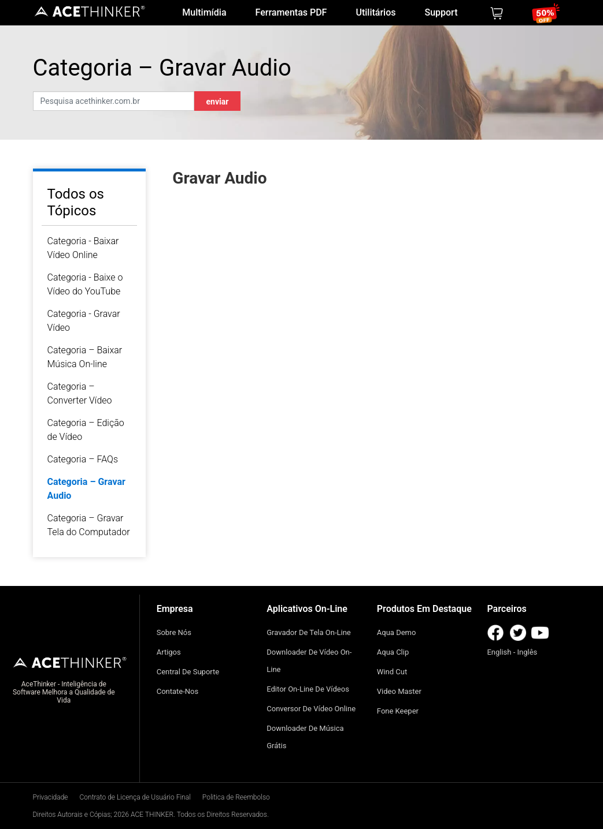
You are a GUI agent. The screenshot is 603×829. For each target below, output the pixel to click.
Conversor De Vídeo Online (311, 708)
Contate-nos (178, 691)
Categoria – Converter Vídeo (79, 393)
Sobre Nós (174, 632)
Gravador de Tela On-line (308, 632)
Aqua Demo (396, 632)
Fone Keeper (398, 711)
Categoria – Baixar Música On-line (85, 357)
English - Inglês (512, 652)
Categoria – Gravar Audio (86, 488)
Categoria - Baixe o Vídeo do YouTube (85, 284)
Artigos (169, 652)
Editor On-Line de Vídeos (308, 689)
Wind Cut (392, 671)
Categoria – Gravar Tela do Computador (88, 525)
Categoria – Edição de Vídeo (85, 429)
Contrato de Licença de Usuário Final (135, 797)
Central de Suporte (188, 671)
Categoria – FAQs (83, 459)
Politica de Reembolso (236, 797)
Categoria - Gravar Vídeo (83, 320)
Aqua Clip (393, 652)
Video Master (399, 691)
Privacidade (50, 797)
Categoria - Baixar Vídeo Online (83, 248)
